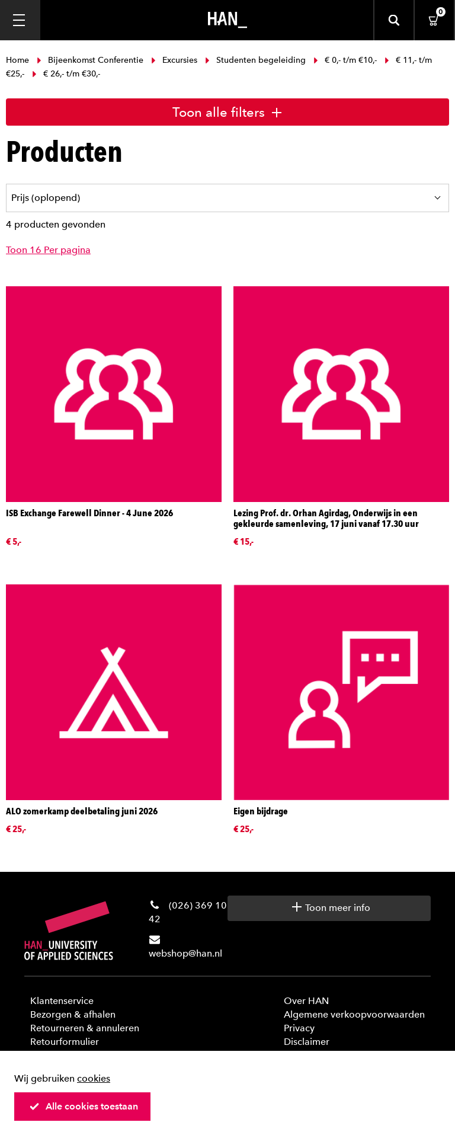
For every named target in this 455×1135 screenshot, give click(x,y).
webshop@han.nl (185, 953)
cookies (93, 1078)
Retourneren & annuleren (84, 1028)
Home (18, 60)
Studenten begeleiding (255, 60)
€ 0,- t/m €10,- (345, 60)
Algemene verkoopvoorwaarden (354, 1014)
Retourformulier (64, 1041)
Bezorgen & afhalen (73, 1014)
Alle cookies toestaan (83, 1106)
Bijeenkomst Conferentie (90, 60)
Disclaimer (306, 1041)
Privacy (299, 1028)
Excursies (174, 60)
